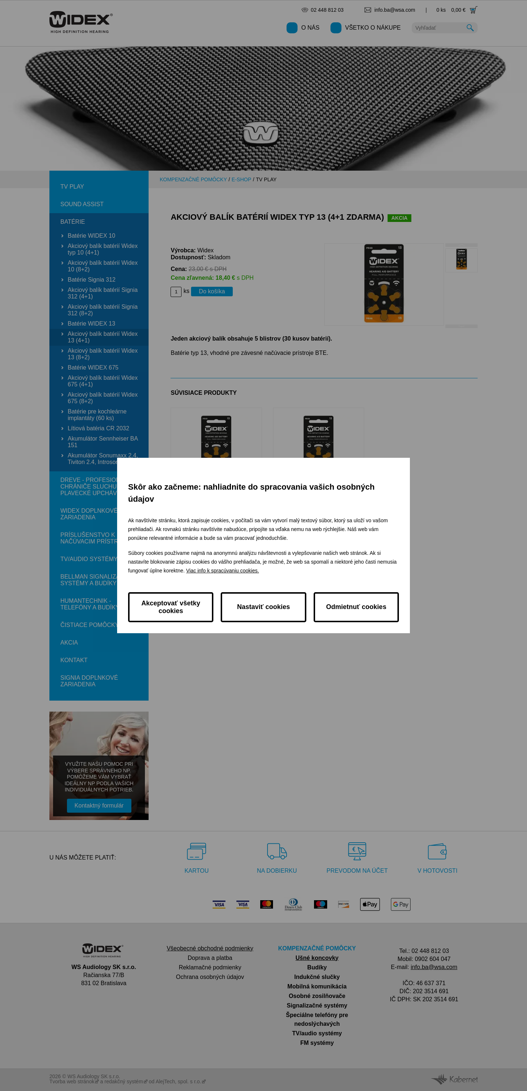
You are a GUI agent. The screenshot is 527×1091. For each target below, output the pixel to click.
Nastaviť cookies (263, 607)
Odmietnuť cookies (356, 607)
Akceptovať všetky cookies (170, 607)
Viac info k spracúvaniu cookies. (222, 571)
